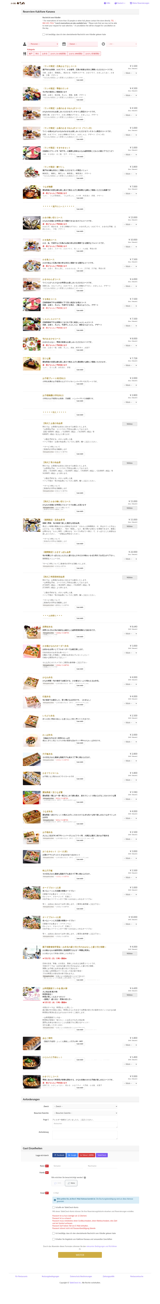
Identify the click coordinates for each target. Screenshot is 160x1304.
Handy (44, 1172)
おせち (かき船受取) (57, 54)
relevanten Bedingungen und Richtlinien (101, 1246)
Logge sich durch (42, 1155)
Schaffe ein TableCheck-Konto (65, 1207)
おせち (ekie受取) (75, 54)
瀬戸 (29, 54)
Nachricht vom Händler (51, 17)
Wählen (130, 424)
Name (44, 1166)
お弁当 (43, 54)
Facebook (59, 1155)
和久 (36, 54)
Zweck (46, 1106)
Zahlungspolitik (108, 1276)
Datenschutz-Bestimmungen (81, 1276)
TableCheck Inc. (75, 1283)
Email (44, 1193)
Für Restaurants (21, 1276)
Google (72, 1155)
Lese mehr (80, 80)
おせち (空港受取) (91, 54)
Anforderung (44, 1132)
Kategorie (31, 49)
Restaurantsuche (136, 1276)
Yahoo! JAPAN (87, 1155)
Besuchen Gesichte (41, 1113)
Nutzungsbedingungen (50, 1276)
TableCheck (102, 1155)
